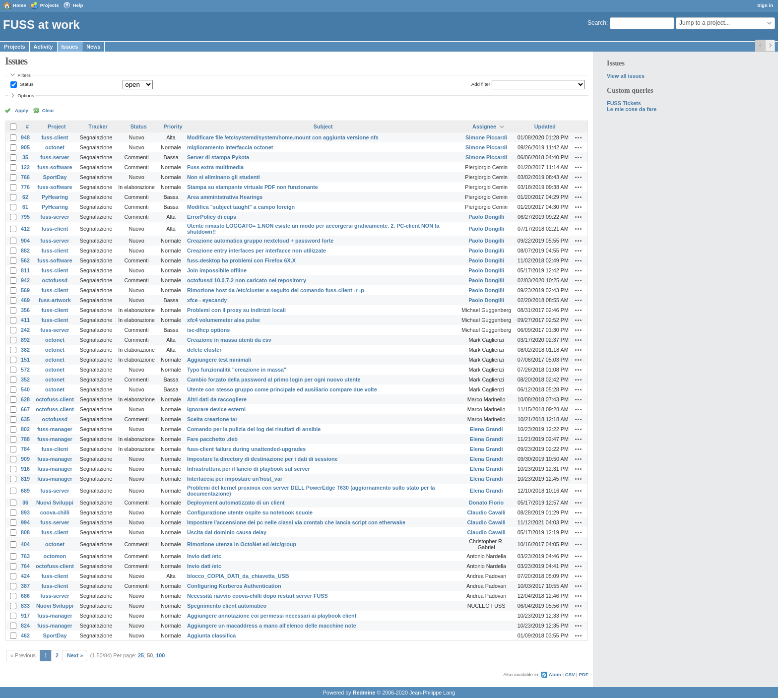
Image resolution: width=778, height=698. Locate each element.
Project (57, 126)
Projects (49, 5)
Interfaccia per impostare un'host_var (234, 479)
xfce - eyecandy (207, 300)
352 (25, 379)
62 (25, 197)
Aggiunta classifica (211, 635)
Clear (48, 110)
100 (160, 655)
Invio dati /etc (204, 556)
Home (19, 5)
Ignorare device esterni (216, 409)
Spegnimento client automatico (226, 606)
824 (25, 626)
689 (25, 491)
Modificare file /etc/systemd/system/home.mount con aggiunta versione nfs (283, 137)
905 (25, 147)
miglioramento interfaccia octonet (230, 147)
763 (25, 556)
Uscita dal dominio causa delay (226, 532)
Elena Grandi (486, 429)
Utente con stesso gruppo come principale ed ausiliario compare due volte (282, 389)
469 (25, 300)
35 (25, 157)
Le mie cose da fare (631, 109)
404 (25, 544)
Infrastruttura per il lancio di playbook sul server (248, 469)
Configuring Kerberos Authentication (234, 586)
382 (25, 350)
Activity (43, 47)
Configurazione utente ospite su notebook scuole (250, 512)
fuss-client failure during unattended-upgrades (246, 449)
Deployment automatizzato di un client (236, 503)
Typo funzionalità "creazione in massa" (236, 370)
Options (25, 95)
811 (25, 270)
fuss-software (54, 167)
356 (25, 310)
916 (25, 469)
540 (25, 389)
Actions (579, 137)
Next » (75, 655)
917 (25, 616)
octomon (55, 556)
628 (25, 399)
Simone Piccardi (486, 137)
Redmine (364, 693)
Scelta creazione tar (212, 419)
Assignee (484, 126)
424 (25, 576)
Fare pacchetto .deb (212, 439)
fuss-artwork (55, 300)
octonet (55, 147)
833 (25, 606)
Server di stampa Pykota (218, 157)
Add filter (480, 84)
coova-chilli (54, 512)
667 (25, 409)
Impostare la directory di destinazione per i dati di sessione (262, 459)
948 (25, 137)
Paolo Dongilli (486, 217)
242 (25, 330)
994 (25, 522)
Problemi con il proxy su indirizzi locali (236, 310)
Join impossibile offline (217, 270)
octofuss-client (55, 399)
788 (25, 439)
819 (25, 479)
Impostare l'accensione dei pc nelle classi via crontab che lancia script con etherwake (296, 522)
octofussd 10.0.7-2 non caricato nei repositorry (246, 280)
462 (25, 635)
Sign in (765, 5)
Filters (23, 75)
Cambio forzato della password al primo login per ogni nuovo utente (274, 379)
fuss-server (54, 157)
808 (25, 532)
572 (25, 370)
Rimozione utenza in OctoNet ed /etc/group (241, 544)
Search (596, 22)
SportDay (54, 177)
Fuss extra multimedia (215, 167)
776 (25, 187)
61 (25, 207)
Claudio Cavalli (486, 512)
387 (25, 586)
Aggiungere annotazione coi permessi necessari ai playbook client (271, 616)
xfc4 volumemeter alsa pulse (223, 320)
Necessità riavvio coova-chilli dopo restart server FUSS (257, 596)
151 (25, 360)
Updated (545, 126)
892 (25, 340)
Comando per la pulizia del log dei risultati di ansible (254, 429)
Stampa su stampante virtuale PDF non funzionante (252, 187)
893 (25, 512)
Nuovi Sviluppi (54, 503)
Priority (173, 126)
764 (25, 566)
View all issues (626, 76)
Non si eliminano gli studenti (223, 177)
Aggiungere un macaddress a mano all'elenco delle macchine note (271, 626)
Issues (70, 47)
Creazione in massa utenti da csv (229, 340)
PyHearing (55, 197)
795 (25, 217)
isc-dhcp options (208, 330)
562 (25, 260)
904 (25, 241)
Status (25, 84)
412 (25, 229)
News (93, 47)
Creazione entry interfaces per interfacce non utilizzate (256, 251)
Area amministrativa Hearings (224, 197)
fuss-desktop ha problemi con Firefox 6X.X (241, 260)
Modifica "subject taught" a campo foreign (241, 207)
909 (25, 459)
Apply (21, 110)
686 (25, 596)
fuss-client (54, 137)
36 (25, 503)
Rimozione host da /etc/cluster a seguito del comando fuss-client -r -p (275, 290)
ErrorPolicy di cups (211, 217)
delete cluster (204, 350)
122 (25, 167)
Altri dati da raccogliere (217, 399)
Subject (323, 126)
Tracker (97, 126)
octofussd (55, 280)
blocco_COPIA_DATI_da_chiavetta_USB (238, 576)
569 (25, 290)
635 (25, 419)
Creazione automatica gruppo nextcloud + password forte (260, 241)
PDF (583, 674)
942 (25, 280)
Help (78, 5)
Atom (555, 674)
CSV (570, 674)
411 (25, 320)
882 (25, 251)
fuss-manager (54, 429)
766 (25, 177)
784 (25, 449)
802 (25, 429)
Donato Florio (486, 503)
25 (141, 655)
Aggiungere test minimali (219, 360)
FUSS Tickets (624, 103)
